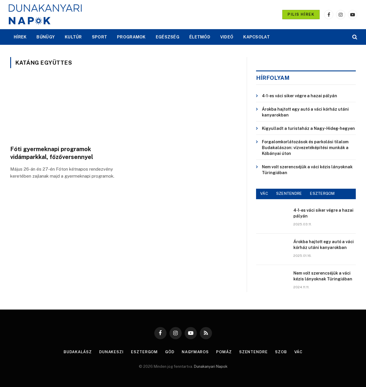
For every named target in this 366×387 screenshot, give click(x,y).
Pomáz (224, 352)
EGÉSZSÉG (167, 37)
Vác (298, 352)
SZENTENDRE (289, 193)
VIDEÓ (226, 37)
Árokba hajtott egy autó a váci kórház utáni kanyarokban (305, 112)
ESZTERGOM (322, 193)
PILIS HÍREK (301, 14)
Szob (281, 352)
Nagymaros (195, 352)
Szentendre (253, 352)
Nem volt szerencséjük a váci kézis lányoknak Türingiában (307, 170)
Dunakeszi (111, 352)
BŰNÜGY (45, 37)
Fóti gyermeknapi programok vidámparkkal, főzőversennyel (51, 153)
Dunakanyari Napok (210, 366)
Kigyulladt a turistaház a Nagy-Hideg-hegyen (308, 128)
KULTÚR (73, 37)
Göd (169, 352)
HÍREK (20, 37)
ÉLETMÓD (199, 37)
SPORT (99, 37)
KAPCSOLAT (256, 37)
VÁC (264, 193)
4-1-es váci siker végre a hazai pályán (299, 95)
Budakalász (78, 352)
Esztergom (144, 352)
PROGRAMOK (131, 37)
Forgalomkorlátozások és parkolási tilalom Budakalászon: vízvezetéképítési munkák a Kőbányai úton (305, 147)
